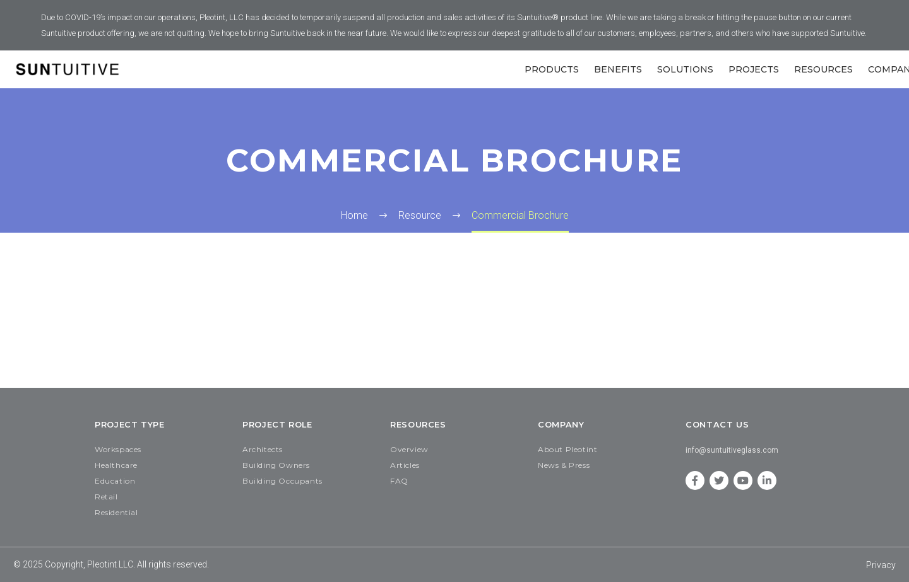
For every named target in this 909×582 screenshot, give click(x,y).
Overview (409, 449)
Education (115, 481)
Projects (753, 69)
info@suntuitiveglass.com (732, 450)
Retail (106, 496)
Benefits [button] (618, 69)
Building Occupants (282, 481)
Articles (405, 465)
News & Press (564, 465)
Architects (262, 449)
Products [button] (552, 69)
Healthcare (116, 465)
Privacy (881, 565)
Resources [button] (823, 69)
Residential (116, 512)
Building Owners (276, 465)
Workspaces (118, 449)
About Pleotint (567, 449)
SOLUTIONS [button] (685, 69)
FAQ (399, 481)
